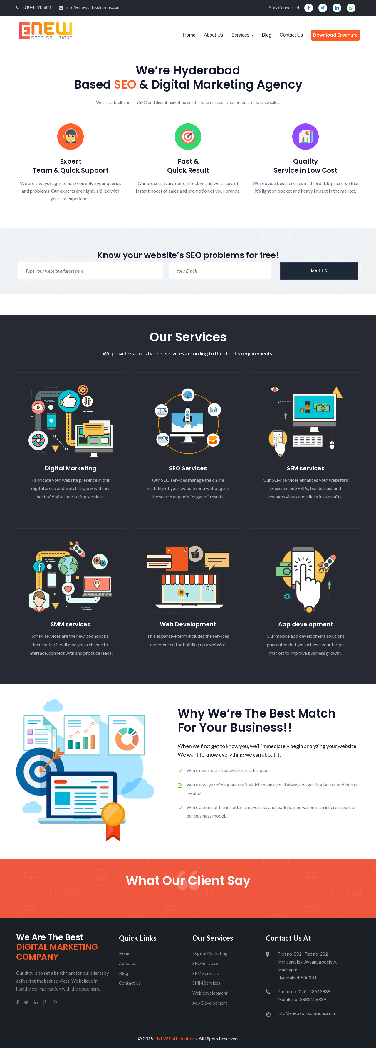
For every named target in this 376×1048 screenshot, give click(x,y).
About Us (213, 35)
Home (189, 35)
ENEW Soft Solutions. (176, 1038)
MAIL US (319, 271)
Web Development (188, 624)
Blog (266, 35)
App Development (209, 1002)
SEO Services (188, 468)
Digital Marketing (70, 468)
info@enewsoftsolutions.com (89, 7)
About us (127, 963)
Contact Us (291, 35)
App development (305, 624)
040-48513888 (33, 7)
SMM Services (206, 983)
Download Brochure (335, 35)
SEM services (306, 468)
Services (240, 35)
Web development (210, 993)
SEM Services (205, 973)
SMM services (70, 624)
